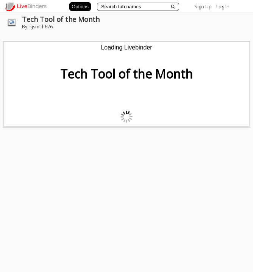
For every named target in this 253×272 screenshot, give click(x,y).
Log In (223, 6)
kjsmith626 (41, 26)
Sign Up (203, 6)
